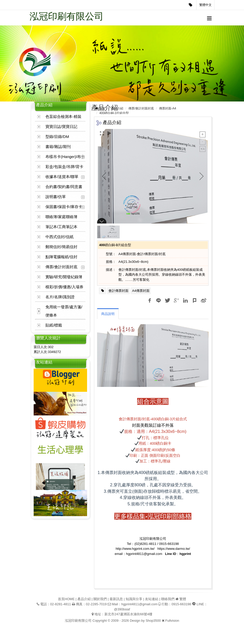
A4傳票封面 (140, 291)
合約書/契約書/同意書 (63, 186)
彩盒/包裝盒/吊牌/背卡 (64, 166)
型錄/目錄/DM (57, 136)
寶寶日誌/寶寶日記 (61, 126)
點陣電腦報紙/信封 (61, 257)
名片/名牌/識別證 (59, 297)
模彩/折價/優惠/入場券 (64, 287)
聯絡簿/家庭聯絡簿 (61, 217)
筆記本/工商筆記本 (61, 227)
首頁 (102, 108)
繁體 (182, 599)
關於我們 (100, 599)
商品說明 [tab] (108, 314)
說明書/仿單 (55, 196)
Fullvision (172, 620)
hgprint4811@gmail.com (139, 604)
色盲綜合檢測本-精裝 (63, 116)
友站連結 (151, 599)
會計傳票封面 (118, 291)
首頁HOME (66, 599)
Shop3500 (153, 620)
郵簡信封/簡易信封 (61, 247)
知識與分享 (134, 599)
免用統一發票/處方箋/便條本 (63, 311)
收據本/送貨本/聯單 (61, 176)
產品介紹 (117, 108)
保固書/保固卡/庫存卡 (63, 206)
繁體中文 (205, 5)
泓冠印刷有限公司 (67, 16)
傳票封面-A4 (167, 108)
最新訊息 (116, 599)
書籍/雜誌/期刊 (58, 146)
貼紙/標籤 (53, 325)
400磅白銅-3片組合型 (114, 113)
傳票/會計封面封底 (61, 267)
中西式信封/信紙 (59, 237)
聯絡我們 (167, 599)
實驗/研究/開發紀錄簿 (63, 277)
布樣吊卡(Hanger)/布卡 (65, 156)
